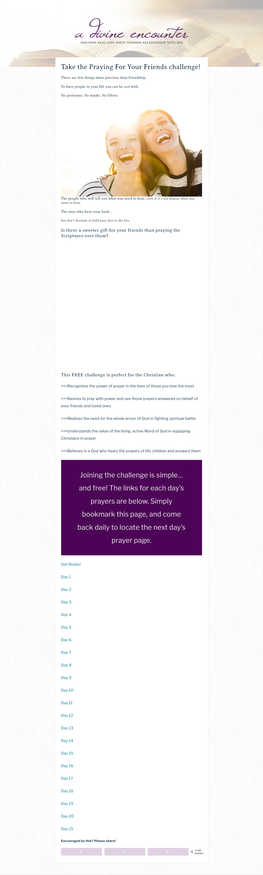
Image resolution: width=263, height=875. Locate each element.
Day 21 (67, 829)
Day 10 (67, 690)
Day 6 (66, 640)
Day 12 (67, 715)
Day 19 (67, 803)
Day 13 (67, 728)
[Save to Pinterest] (168, 852)
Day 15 (67, 753)
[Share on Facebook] (81, 852)
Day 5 (66, 627)
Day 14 (67, 740)
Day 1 (66, 577)
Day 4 (66, 614)
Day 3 (66, 602)
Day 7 (66, 652)
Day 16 (67, 766)
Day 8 (66, 665)
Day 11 (67, 703)
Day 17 (67, 778)
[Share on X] (124, 852)
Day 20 (67, 816)
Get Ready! (71, 564)
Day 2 (66, 589)
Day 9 (66, 677)
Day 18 (67, 791)
